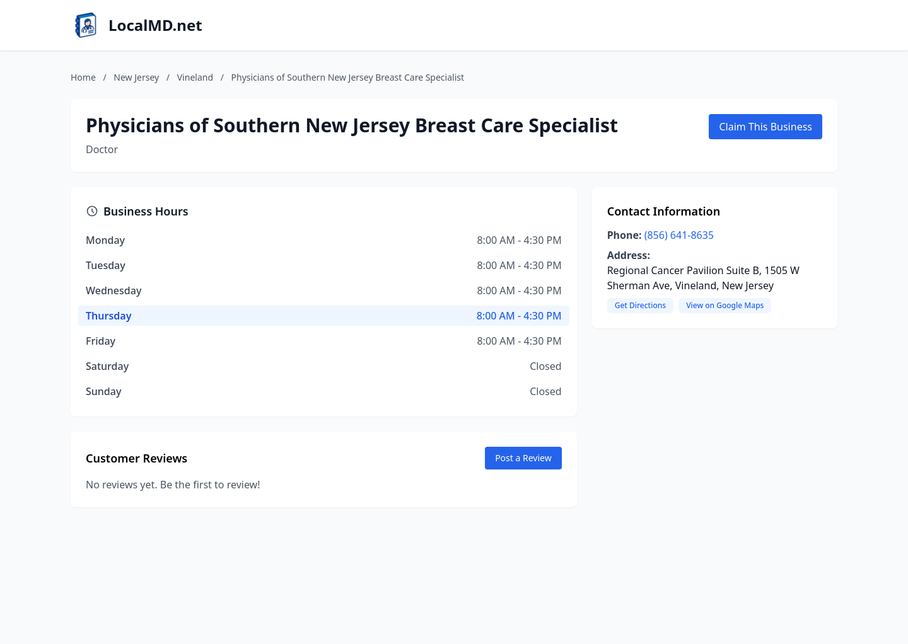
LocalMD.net (155, 25)
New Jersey (136, 77)
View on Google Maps (725, 305)
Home (83, 77)
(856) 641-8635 (679, 235)
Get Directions (640, 305)
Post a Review (523, 458)
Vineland (195, 77)
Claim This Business (765, 127)
